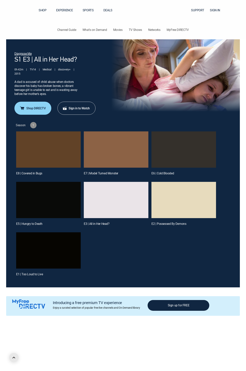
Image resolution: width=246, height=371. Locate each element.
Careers (45, 334)
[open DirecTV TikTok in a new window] (55, 355)
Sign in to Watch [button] (76, 108)
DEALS (107, 10)
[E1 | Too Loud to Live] (48, 250)
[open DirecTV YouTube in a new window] (48, 355)
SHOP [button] (45, 10)
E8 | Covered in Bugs (29, 173)
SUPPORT (197, 10)
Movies (118, 30)
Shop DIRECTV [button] (32, 108)
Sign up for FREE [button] (178, 305)
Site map (158, 334)
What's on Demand (94, 30)
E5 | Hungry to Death (29, 224)
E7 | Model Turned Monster (101, 173)
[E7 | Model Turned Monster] (116, 149)
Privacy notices (141, 334)
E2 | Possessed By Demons (168, 224)
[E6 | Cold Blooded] (183, 149)
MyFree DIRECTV (178, 30)
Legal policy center (64, 334)
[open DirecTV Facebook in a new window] (27, 355)
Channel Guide (66, 30)
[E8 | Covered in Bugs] (48, 149)
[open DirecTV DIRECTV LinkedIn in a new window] (20, 355)
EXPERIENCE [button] (67, 10)
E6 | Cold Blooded (162, 173)
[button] (236, 10)
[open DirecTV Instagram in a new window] (41, 355)
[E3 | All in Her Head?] (116, 200)
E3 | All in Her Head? (97, 224)
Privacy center (87, 334)
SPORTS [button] (90, 10)
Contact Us (213, 334)
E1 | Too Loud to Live (29, 274)
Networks (154, 30)
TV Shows (135, 30)
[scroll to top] (14, 357)
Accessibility (196, 334)
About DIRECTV (28, 334)
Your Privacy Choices (116, 334)
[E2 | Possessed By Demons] (183, 200)
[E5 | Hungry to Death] (48, 200)
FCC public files (176, 334)
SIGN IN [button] (217, 10)
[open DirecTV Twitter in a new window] (34, 355)
